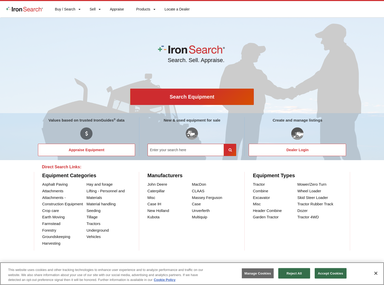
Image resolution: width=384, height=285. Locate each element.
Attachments (52, 191)
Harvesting (51, 243)
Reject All (294, 273)
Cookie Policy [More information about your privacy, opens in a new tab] (165, 280)
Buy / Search (65, 12)
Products (143, 10)
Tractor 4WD (308, 217)
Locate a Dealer (177, 12)
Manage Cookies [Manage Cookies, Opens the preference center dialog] (257, 273)
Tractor (259, 184)
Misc (151, 197)
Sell (92, 10)
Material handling (100, 204)
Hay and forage (99, 184)
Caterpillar (156, 191)
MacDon (199, 184)
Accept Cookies (330, 273)
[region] (192, 273)
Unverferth (201, 210)
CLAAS (198, 191)
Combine (260, 191)
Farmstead (51, 223)
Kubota (153, 217)
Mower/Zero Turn (311, 184)
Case (196, 204)
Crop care (50, 210)
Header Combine (267, 210)
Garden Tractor (266, 217)
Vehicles (93, 236)
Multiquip (199, 217)
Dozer (302, 210)
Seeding (93, 210)
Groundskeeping (56, 236)
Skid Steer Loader (312, 197)
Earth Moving (53, 217)
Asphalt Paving (55, 184)
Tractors (93, 223)
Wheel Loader (309, 191)
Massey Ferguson (207, 197)
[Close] (375, 273)
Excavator (261, 197)
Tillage (92, 217)
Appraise (117, 10)
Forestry (49, 230)
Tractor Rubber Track (315, 204)
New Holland (158, 210)
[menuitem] (24, 9)
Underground (97, 230)
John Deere (157, 184)
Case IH (154, 204)
